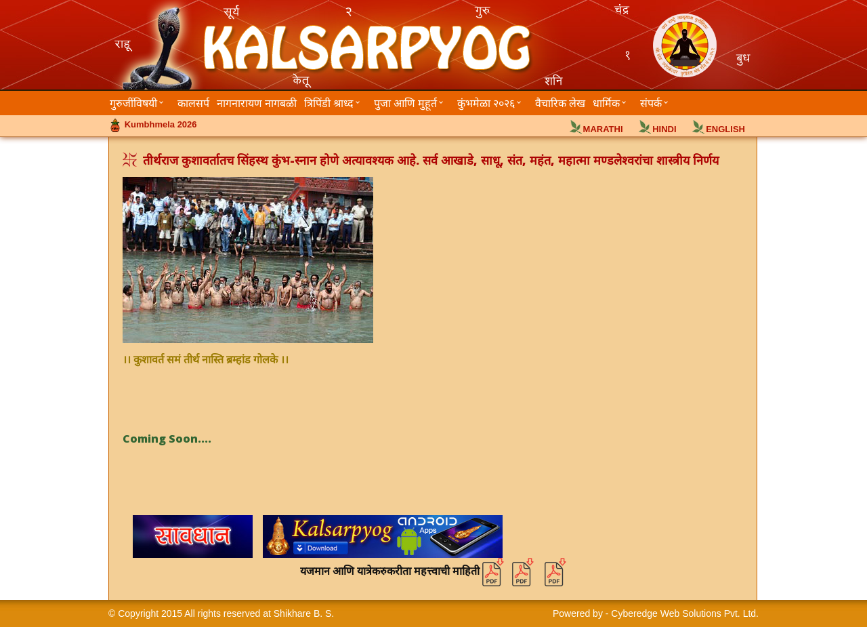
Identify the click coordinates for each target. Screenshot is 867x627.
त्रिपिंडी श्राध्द (329, 103)
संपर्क (651, 103)
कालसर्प (193, 103)
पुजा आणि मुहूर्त (405, 103)
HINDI (664, 129)
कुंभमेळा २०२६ (486, 103)
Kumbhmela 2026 (161, 124)
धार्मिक (606, 103)
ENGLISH (725, 129)
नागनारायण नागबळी (257, 103)
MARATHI (603, 129)
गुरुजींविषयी (133, 103)
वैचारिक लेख (560, 103)
